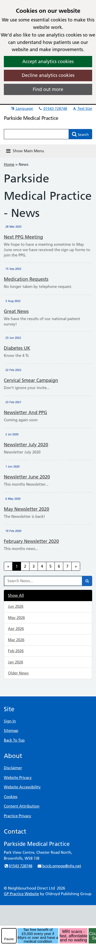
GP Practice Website (21, 893)
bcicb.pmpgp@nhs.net (59, 865)
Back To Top (14, 740)
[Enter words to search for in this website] (36, 134)
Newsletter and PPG (25, 412)
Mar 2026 (16, 639)
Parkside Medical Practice (31, 118)
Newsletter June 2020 (27, 477)
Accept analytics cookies (48, 61)
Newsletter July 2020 (26, 445)
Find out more (48, 89)
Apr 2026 (16, 628)
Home (9, 164)
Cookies (10, 796)
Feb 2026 (16, 650)
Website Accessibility (22, 787)
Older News (18, 673)
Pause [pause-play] (9, 939)
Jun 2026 (15, 606)
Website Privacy (18, 777)
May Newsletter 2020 (26, 509)
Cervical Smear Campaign (31, 380)
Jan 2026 (15, 662)
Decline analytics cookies (48, 75)
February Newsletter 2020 (31, 541)
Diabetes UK (17, 348)
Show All (16, 595)
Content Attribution (21, 806)
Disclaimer (13, 767)
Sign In (10, 721)
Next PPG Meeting (23, 237)
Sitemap (11, 730)
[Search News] (43, 581)
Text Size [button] (82, 108)
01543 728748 (52, 108)
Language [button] (21, 108)
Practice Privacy (17, 815)
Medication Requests (26, 279)
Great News (16, 311)
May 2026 (16, 617)
